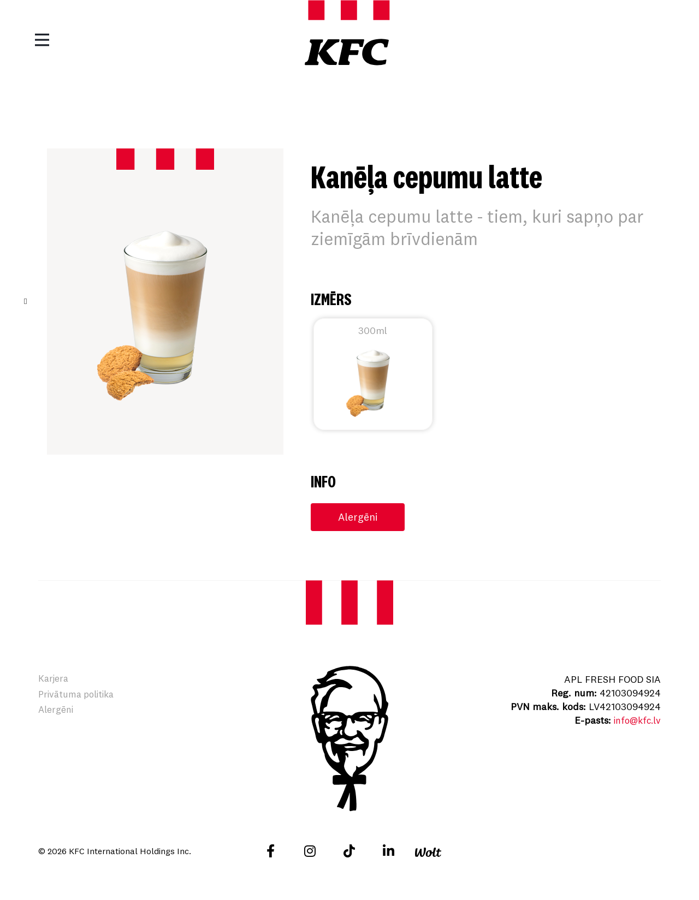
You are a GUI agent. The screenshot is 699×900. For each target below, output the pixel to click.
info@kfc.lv (635, 720)
